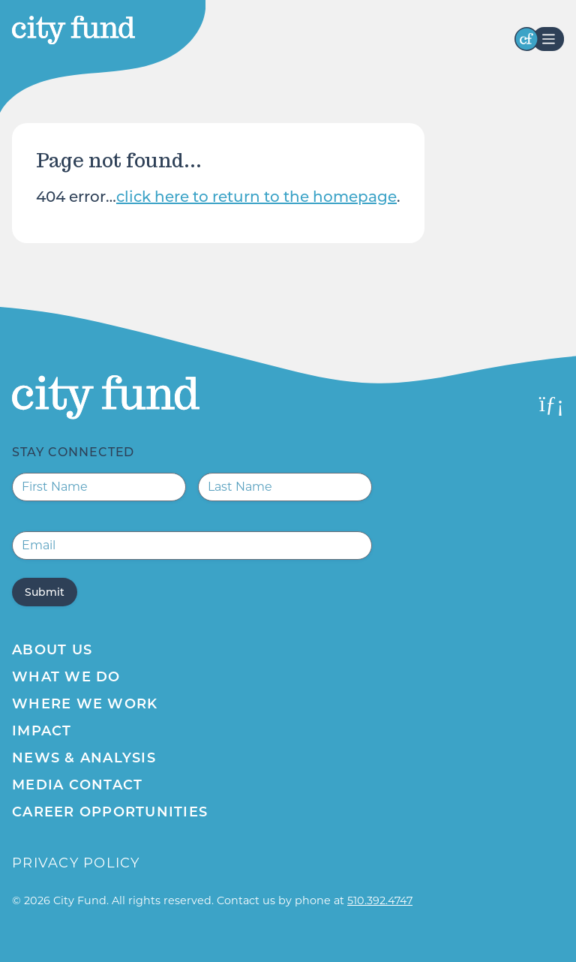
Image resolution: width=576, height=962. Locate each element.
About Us (52, 650)
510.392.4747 (379, 900)
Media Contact (77, 785)
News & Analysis (84, 758)
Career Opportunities (110, 812)
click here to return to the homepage (256, 197)
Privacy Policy (76, 863)
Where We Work (85, 704)
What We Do (66, 677)
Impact (42, 731)
